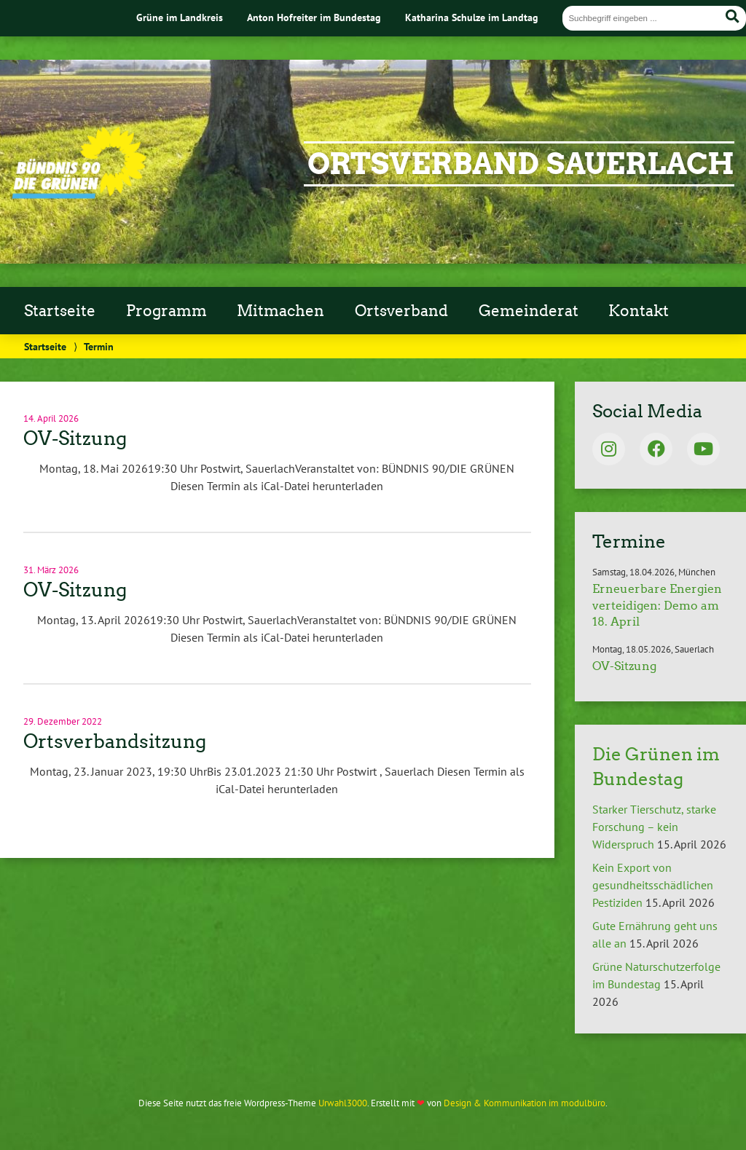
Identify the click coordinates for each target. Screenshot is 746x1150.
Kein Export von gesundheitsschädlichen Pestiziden (652, 885)
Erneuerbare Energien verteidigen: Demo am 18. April (657, 605)
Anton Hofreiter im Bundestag (314, 17)
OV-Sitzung (75, 438)
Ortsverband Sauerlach (520, 163)
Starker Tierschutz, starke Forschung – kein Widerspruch (654, 826)
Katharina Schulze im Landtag (471, 17)
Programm (166, 311)
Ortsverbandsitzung (114, 741)
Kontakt (638, 311)
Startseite (59, 311)
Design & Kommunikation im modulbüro (524, 1103)
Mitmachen (280, 311)
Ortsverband (401, 311)
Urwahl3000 (342, 1103)
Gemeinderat (528, 311)
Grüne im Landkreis (179, 17)
